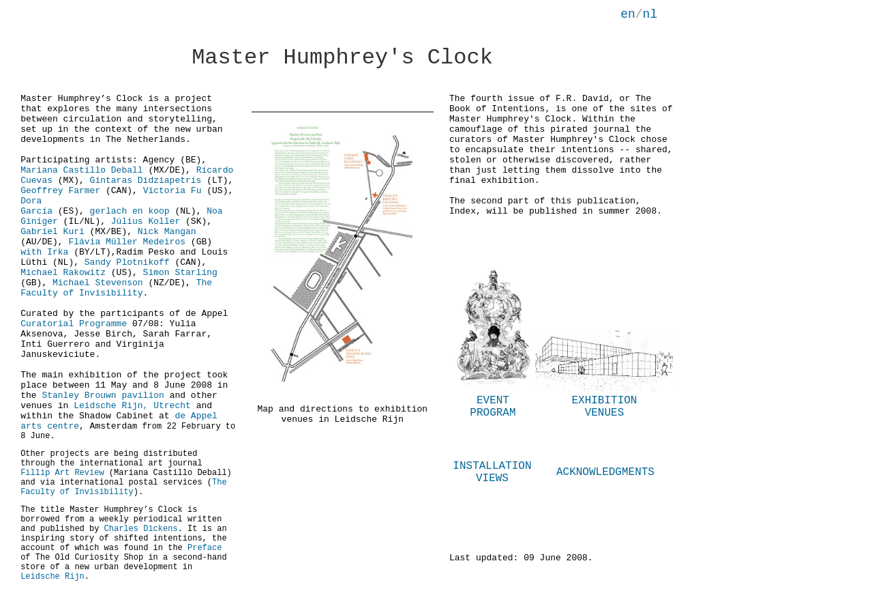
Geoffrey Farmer (60, 191)
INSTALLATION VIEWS (492, 472)
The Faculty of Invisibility (116, 288)
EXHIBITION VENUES (604, 406)
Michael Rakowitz (63, 273)
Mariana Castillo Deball (81, 170)
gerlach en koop (130, 211)
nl (650, 14)
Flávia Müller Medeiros (129, 242)
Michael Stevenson (97, 283)
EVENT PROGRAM (492, 406)
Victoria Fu (172, 191)
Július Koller (145, 221)
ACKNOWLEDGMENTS (605, 472)
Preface (204, 548)
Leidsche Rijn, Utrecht (132, 406)
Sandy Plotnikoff (127, 262)
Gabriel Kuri (54, 232)
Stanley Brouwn (79, 395)
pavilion (140, 395)
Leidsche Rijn (52, 576)
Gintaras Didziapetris (146, 180)
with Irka (47, 252)
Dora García (36, 206)
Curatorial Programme (73, 324)
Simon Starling (180, 273)
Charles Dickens (141, 529)
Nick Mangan (167, 232)
